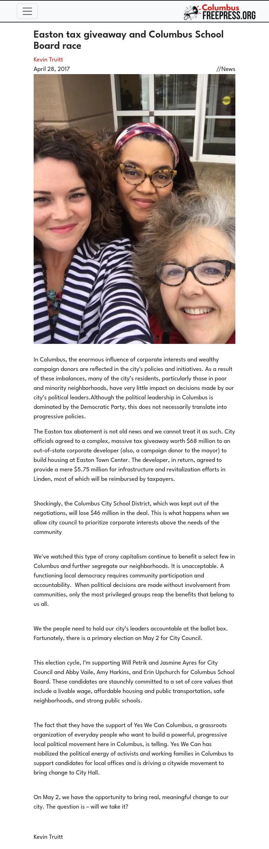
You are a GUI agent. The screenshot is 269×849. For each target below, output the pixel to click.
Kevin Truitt (48, 60)
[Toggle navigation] (27, 11)
